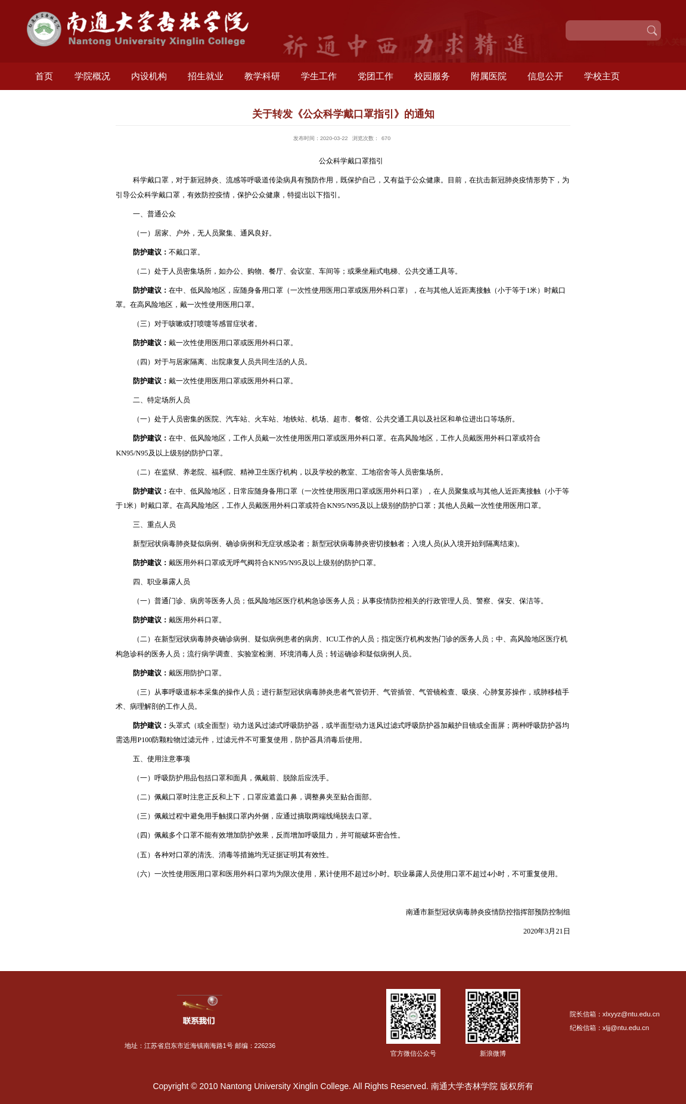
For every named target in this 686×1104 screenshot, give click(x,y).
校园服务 (432, 76)
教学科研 (262, 76)
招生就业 (206, 76)
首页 (44, 76)
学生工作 (319, 76)
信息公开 (545, 76)
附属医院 (489, 76)
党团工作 (375, 76)
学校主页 (602, 76)
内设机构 (149, 76)
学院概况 (92, 76)
